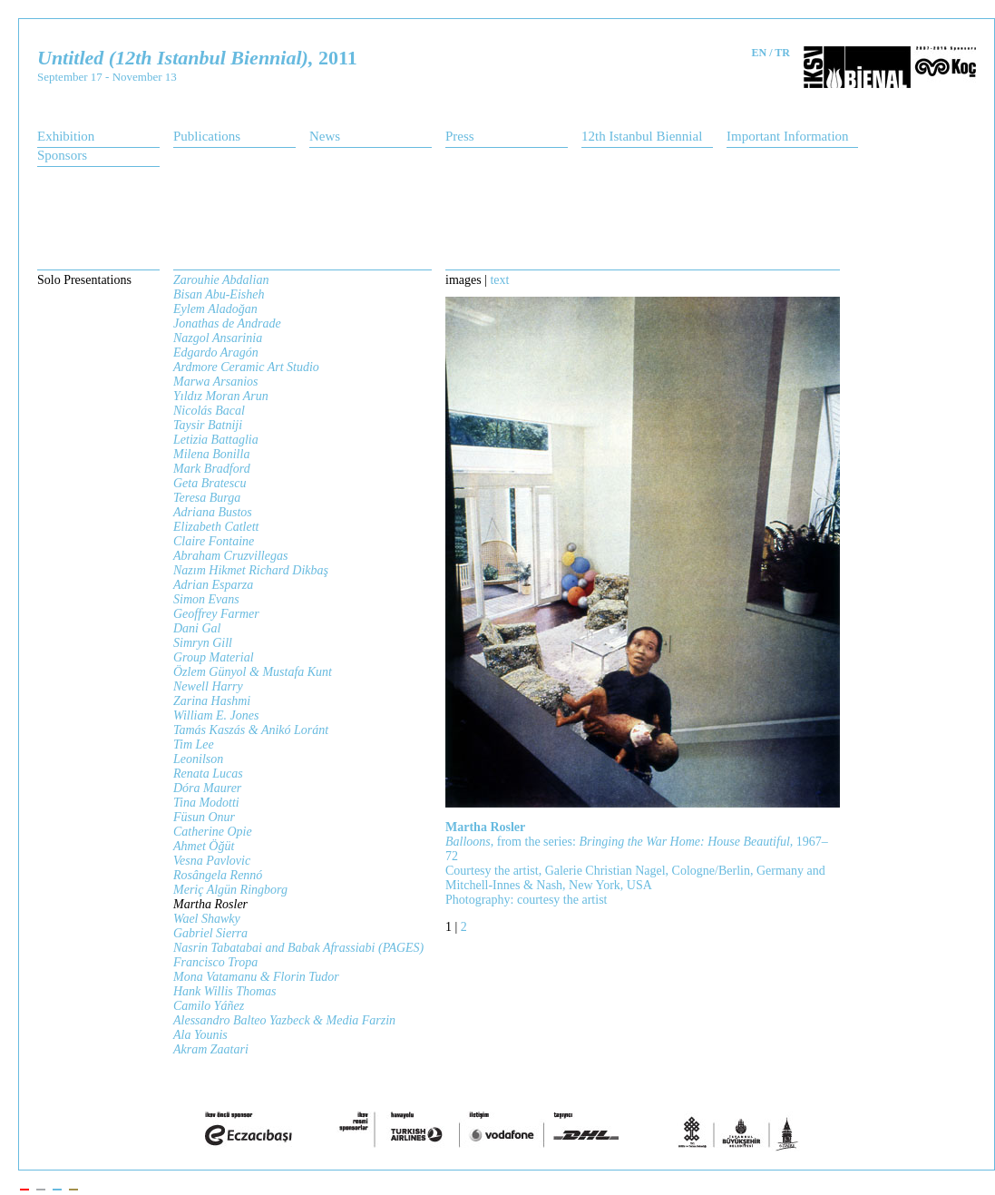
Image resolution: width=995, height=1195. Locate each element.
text (499, 280)
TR (782, 52)
